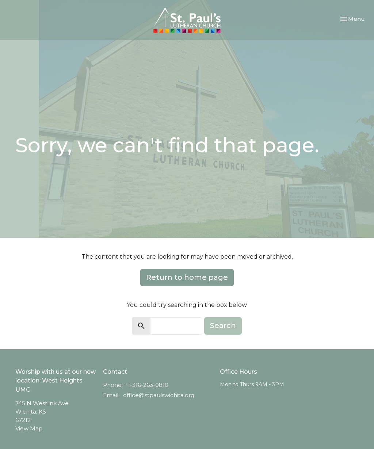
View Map (29, 428)
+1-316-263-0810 (146, 384)
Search (223, 325)
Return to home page (187, 277)
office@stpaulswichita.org (158, 395)
